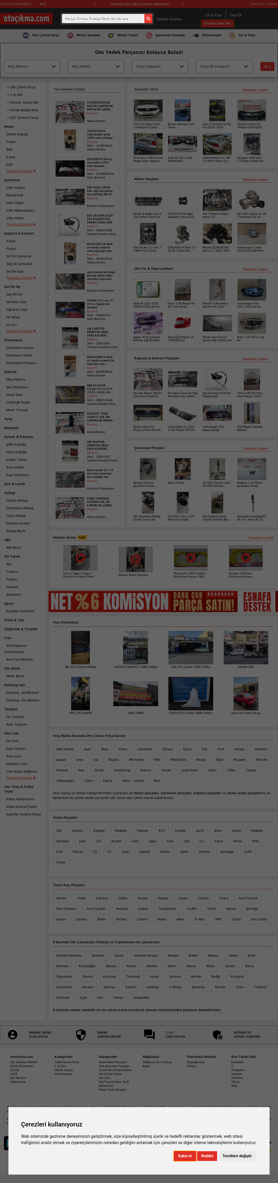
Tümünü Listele (255, 449)
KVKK (14, 1073)
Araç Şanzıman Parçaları (114, 1066)
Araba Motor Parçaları (113, 1062)
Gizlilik (14, 1070)
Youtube (236, 1073)
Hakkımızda (18, 1081)
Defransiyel (106, 1085)
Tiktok (235, 1081)
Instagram (237, 1070)
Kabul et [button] (185, 1156)
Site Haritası (18, 1077)
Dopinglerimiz (196, 1062)
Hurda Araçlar (63, 1073)
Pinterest (237, 1077)
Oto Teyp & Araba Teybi (114, 1081)
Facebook (237, 1062)
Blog (234, 1085)
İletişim (192, 1066)
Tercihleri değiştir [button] (237, 1156)
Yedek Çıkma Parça (67, 1062)
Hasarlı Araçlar (64, 1070)
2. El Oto (60, 1066)
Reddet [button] (207, 1156)
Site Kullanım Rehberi (24, 1062)
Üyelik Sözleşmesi (21, 1066)
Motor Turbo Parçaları (113, 1089)
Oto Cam (104, 1077)
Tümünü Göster (21, 778)
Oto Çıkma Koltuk (110, 1073)
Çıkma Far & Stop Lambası (115, 1070)
